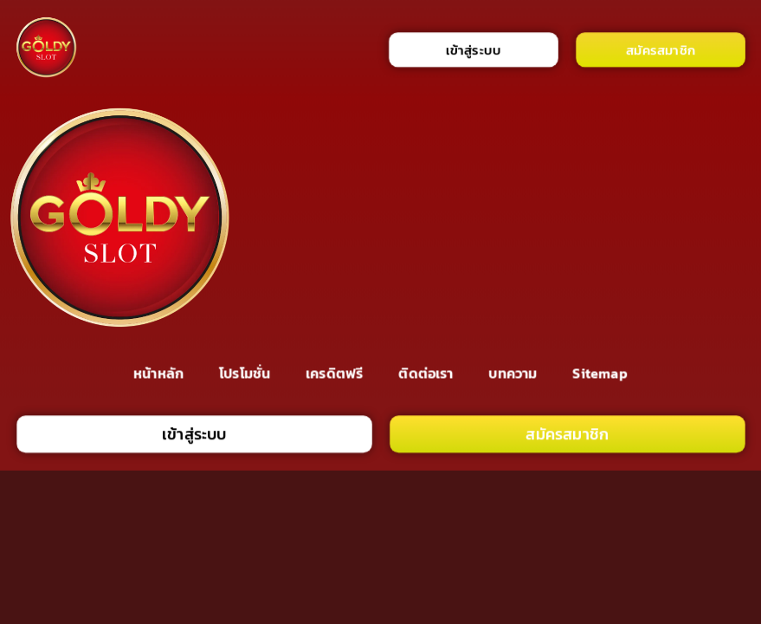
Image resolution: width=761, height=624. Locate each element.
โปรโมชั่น (244, 373)
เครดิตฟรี (334, 373)
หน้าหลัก (158, 373)
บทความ (513, 373)
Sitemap (600, 373)
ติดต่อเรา (425, 373)
